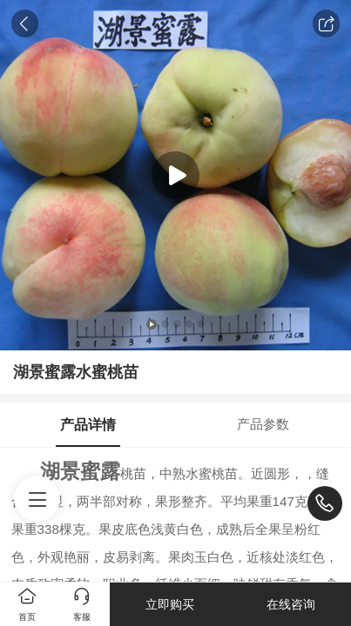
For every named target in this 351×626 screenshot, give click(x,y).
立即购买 (169, 604)
